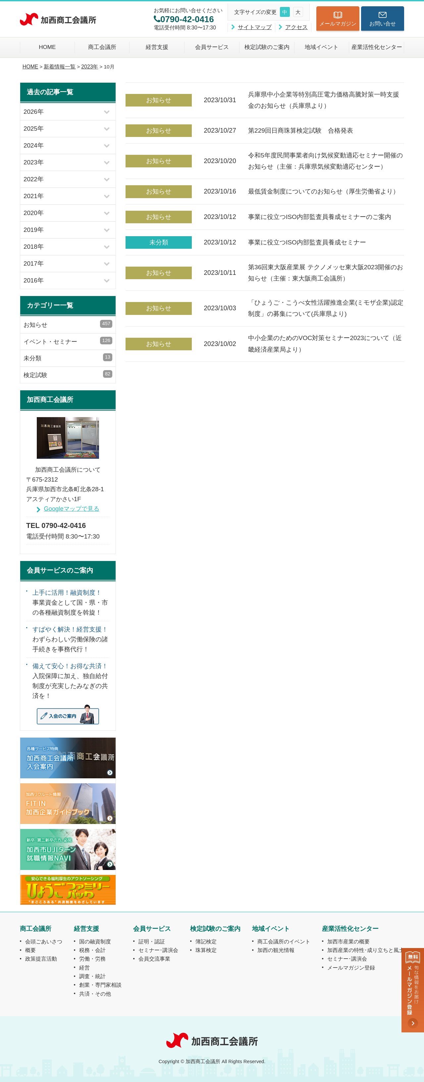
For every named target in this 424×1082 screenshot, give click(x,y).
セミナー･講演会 (158, 950)
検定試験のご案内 (267, 47)
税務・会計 (92, 950)
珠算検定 (206, 950)
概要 (30, 950)
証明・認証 (151, 941)
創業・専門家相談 (100, 985)
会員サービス (212, 47)
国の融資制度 (95, 941)
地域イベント (322, 47)
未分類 (68, 357)
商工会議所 (102, 47)
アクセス (296, 27)
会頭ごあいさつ (43, 941)
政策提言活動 (41, 959)
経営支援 (157, 47)
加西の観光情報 (275, 950)
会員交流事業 (154, 959)
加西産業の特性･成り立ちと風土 (365, 950)
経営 (84, 968)
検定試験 (68, 374)
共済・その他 (95, 994)
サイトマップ (255, 27)
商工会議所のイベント (283, 941)
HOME (47, 47)
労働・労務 (92, 959)
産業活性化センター (376, 47)
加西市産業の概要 (348, 941)
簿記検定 (206, 941)
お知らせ (68, 324)
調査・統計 (92, 976)
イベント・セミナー (68, 341)
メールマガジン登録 (351, 968)
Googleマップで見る (71, 508)
